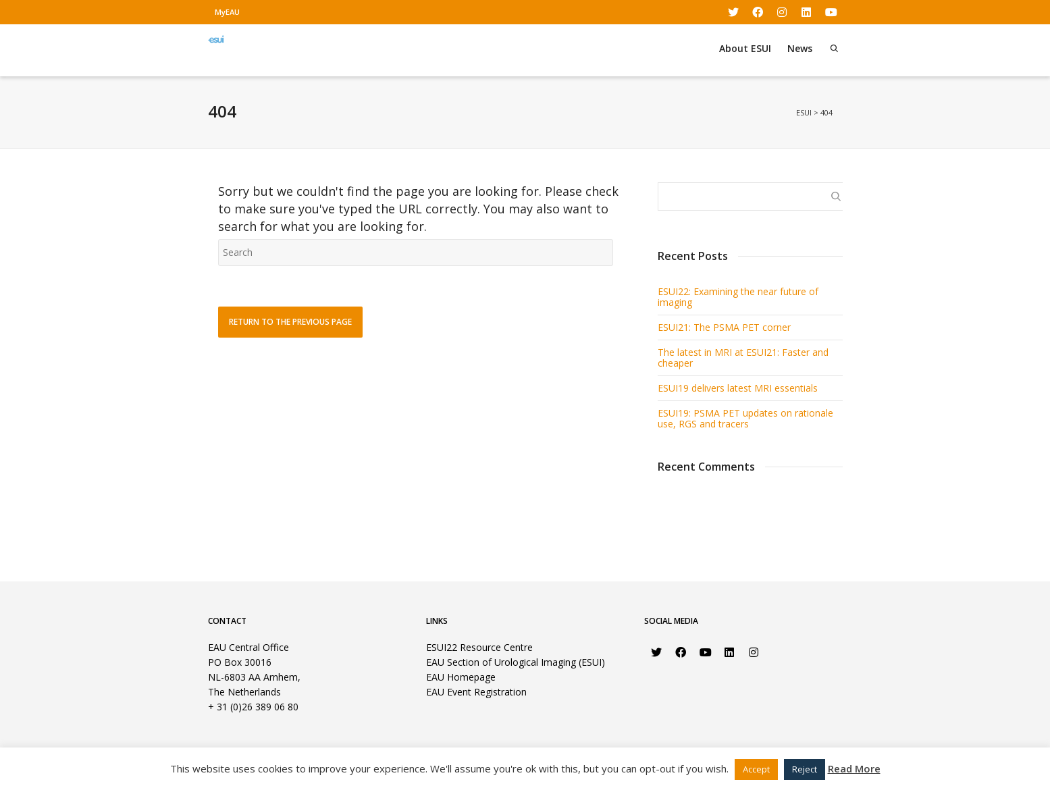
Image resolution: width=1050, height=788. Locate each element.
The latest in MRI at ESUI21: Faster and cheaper (743, 357)
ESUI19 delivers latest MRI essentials (738, 388)
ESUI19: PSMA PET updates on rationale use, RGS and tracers (745, 418)
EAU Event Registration (476, 691)
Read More (854, 768)
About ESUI (745, 48)
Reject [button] (804, 769)
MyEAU (227, 12)
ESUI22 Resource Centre (479, 647)
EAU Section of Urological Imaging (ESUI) (515, 662)
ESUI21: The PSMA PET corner (724, 327)
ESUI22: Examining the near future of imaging (738, 297)
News (799, 48)
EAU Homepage (461, 677)
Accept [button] (756, 769)
